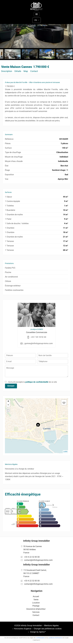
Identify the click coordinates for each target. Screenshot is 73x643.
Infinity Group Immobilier (36, 540)
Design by (38, 632)
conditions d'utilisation (55, 638)
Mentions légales (51, 625)
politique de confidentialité (36, 382)
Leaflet (65, 451)
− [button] (8, 405)
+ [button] (8, 401)
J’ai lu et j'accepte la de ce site (32, 382)
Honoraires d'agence (22, 629)
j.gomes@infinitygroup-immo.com (38, 343)
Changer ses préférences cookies (48, 629)
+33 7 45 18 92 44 (38, 337)
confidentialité (40, 638)
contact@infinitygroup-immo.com (38, 560)
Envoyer (10, 386)
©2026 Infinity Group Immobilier (28, 625)
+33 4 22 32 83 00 (32, 557)
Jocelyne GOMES (36, 329)
